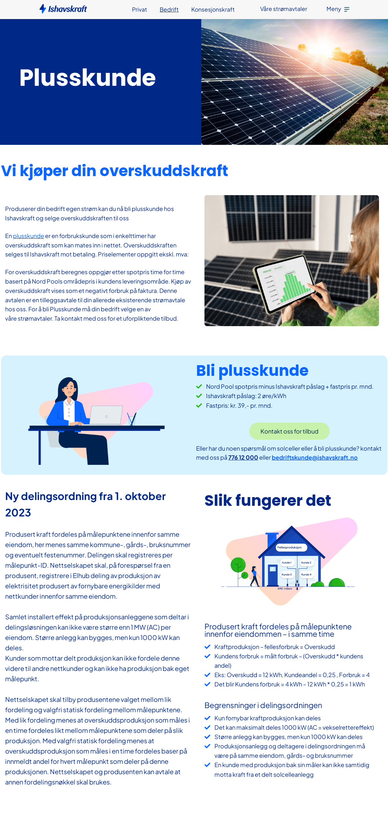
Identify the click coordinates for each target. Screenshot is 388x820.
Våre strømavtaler (283, 8)
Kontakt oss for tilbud (289, 431)
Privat (139, 9)
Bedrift (169, 9)
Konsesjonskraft (213, 9)
